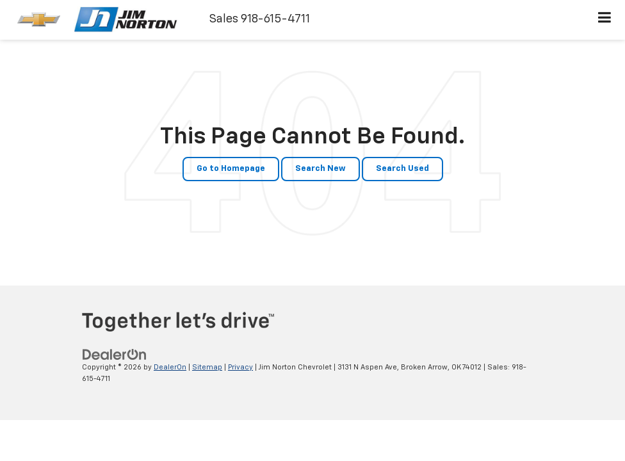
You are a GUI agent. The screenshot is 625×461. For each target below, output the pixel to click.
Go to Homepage (231, 169)
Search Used (402, 169)
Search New (320, 169)
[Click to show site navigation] (605, 20)
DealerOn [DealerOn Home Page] (170, 367)
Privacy (240, 367)
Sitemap (207, 367)
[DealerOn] (114, 354)
